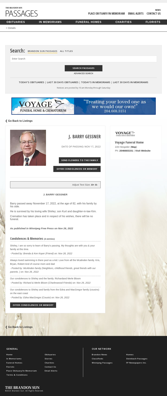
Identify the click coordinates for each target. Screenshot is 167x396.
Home (9, 354)
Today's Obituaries (31, 82)
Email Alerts (136, 13)
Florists (153, 22)
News (158, 9)
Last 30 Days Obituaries (62, 82)
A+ (92, 184)
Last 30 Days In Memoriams (130, 82)
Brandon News (99, 354)
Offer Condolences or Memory (77, 168)
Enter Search (18, 58)
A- (96, 184)
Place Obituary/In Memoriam (106, 13)
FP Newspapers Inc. (136, 362)
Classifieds (97, 358)
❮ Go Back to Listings (19, 120)
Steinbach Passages (136, 358)
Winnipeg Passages (102, 362)
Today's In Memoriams (95, 82)
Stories (48, 358)
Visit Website (143, 150)
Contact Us (154, 13)
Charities (123, 22)
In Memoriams (50, 22)
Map (133, 146)
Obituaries (16, 22)
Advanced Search (83, 73)
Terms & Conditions (17, 375)
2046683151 (126, 150)
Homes (130, 354)
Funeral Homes (89, 22)
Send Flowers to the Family (79, 160)
